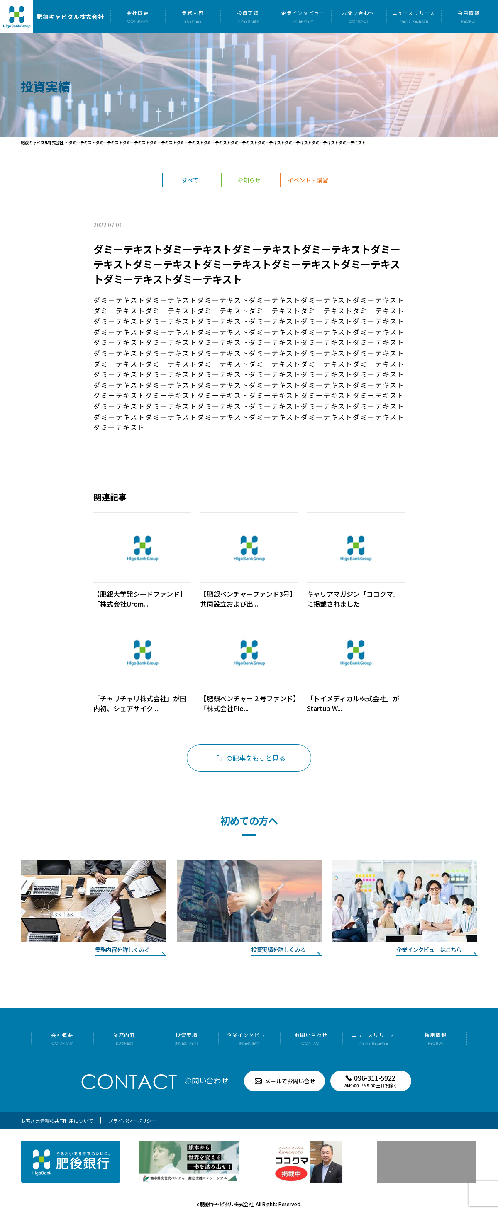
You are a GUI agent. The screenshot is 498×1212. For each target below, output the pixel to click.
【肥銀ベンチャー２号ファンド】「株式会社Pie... (248, 703)
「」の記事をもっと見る (249, 758)
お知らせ (249, 180)
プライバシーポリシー (132, 1120)
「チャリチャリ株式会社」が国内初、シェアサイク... (139, 703)
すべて (190, 180)
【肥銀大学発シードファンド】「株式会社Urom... (139, 599)
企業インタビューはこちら (428, 949)
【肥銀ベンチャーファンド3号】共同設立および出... (248, 599)
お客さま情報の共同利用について (57, 1120)
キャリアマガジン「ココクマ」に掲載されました (353, 599)
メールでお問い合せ (290, 1081)
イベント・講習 (308, 180)
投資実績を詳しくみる (278, 949)
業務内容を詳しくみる (122, 949)
